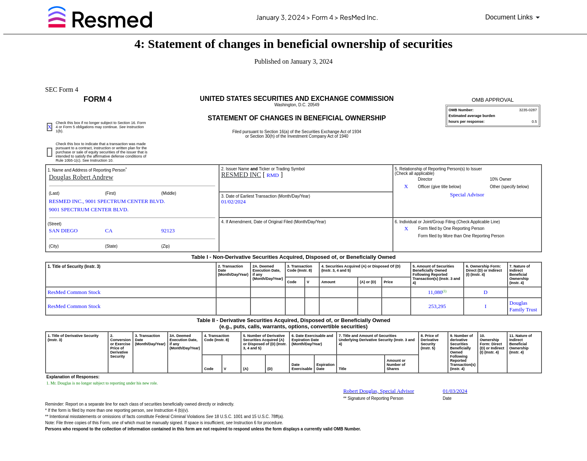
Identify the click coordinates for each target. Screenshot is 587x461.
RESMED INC (241, 174)
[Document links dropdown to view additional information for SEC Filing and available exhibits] (514, 17)
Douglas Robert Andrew (81, 177)
